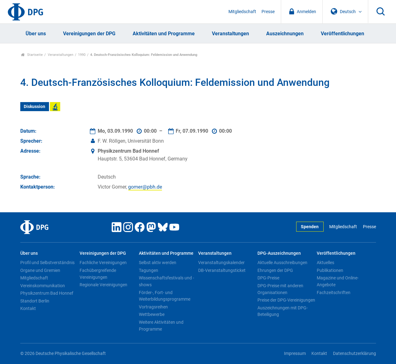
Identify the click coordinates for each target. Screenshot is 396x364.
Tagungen (148, 270)
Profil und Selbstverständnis (47, 262)
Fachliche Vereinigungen (103, 262)
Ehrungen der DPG (275, 270)
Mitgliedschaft (242, 11)
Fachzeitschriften (333, 292)
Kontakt (28, 308)
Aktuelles (325, 262)
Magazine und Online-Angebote (338, 281)
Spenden (310, 226)
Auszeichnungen (285, 34)
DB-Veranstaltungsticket (222, 270)
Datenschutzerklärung (354, 353)
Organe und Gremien (40, 270)
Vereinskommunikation (42, 285)
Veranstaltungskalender (221, 262)
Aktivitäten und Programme (164, 34)
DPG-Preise (268, 277)
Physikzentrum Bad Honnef (46, 293)
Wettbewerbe (151, 314)
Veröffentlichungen (342, 34)
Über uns (36, 34)
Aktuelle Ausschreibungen (282, 262)
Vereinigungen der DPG (89, 34)
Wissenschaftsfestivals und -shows (166, 281)
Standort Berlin (34, 300)
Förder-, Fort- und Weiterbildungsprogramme (164, 296)
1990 (82, 55)
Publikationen (330, 270)
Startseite (32, 55)
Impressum (295, 353)
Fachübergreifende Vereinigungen (98, 274)
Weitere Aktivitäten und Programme (161, 326)
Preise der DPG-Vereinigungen (286, 300)
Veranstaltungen (230, 34)
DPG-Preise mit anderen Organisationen (280, 289)
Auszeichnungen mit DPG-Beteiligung (282, 311)
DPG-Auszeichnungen (279, 253)
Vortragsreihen (153, 306)
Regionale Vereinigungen (103, 284)
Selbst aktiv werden (157, 262)
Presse (268, 11)
